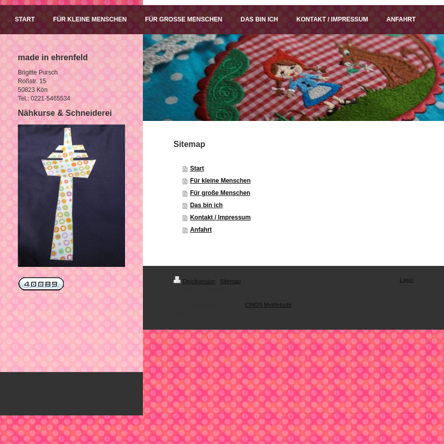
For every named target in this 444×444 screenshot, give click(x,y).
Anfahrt (201, 229)
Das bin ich (206, 205)
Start (197, 168)
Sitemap (230, 281)
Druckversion (194, 281)
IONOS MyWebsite (268, 305)
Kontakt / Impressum (220, 217)
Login (406, 280)
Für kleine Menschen (220, 180)
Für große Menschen (220, 192)
